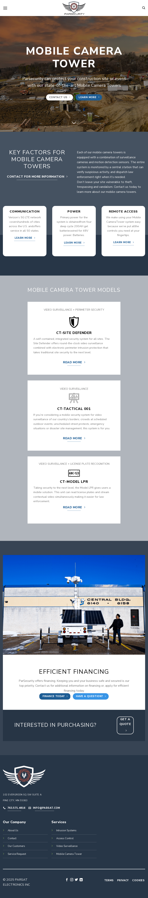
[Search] (143, 8)
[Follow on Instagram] (71, 880)
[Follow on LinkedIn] (81, 880)
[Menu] (5, 8)
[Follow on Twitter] (76, 880)
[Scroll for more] (74, 123)
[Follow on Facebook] (66, 880)
